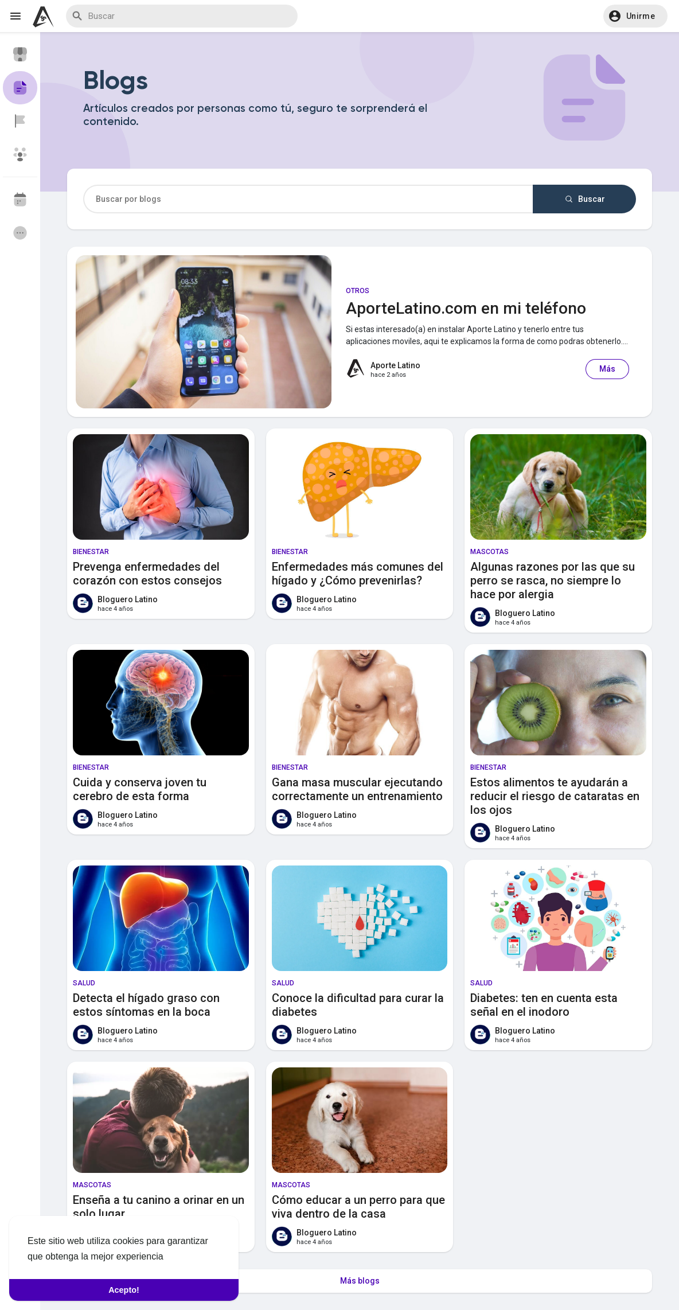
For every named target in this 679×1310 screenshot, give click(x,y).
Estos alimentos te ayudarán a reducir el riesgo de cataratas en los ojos (554, 796)
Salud (84, 983)
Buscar (584, 199)
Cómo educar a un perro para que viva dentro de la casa (358, 1207)
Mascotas (489, 552)
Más (607, 368)
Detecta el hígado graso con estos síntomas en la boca (146, 1005)
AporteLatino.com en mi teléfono (466, 308)
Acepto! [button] (123, 1290)
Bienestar (91, 552)
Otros (357, 291)
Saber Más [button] (189, 1256)
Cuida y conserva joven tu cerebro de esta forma (139, 789)
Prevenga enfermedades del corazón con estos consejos (147, 573)
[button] (635, 16)
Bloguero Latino (127, 599)
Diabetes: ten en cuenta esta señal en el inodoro (544, 1005)
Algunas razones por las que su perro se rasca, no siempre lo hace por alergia (552, 580)
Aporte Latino (395, 365)
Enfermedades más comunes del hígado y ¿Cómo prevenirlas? (357, 573)
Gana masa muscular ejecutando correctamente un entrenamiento (357, 789)
